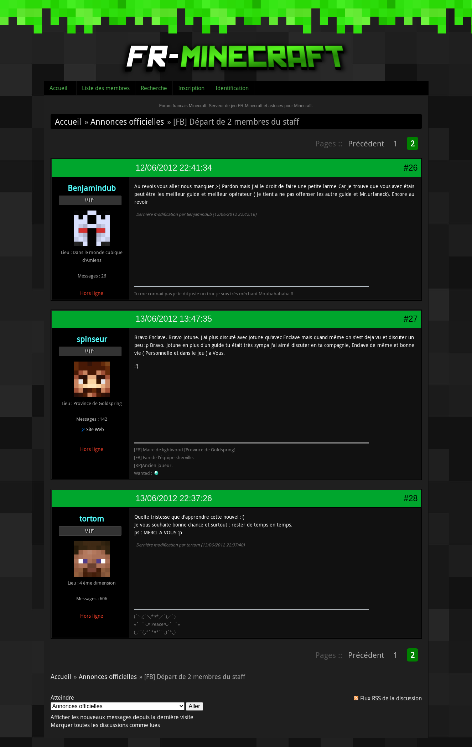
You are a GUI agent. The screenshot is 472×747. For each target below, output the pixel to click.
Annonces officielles (127, 121)
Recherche (154, 88)
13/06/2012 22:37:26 (174, 498)
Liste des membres (106, 88)
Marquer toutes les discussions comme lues (105, 725)
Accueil (58, 88)
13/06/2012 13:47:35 (174, 318)
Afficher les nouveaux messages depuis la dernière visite (122, 717)
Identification (232, 88)
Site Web (95, 429)
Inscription (191, 88)
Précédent (366, 143)
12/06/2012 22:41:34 (174, 167)
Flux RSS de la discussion (391, 698)
